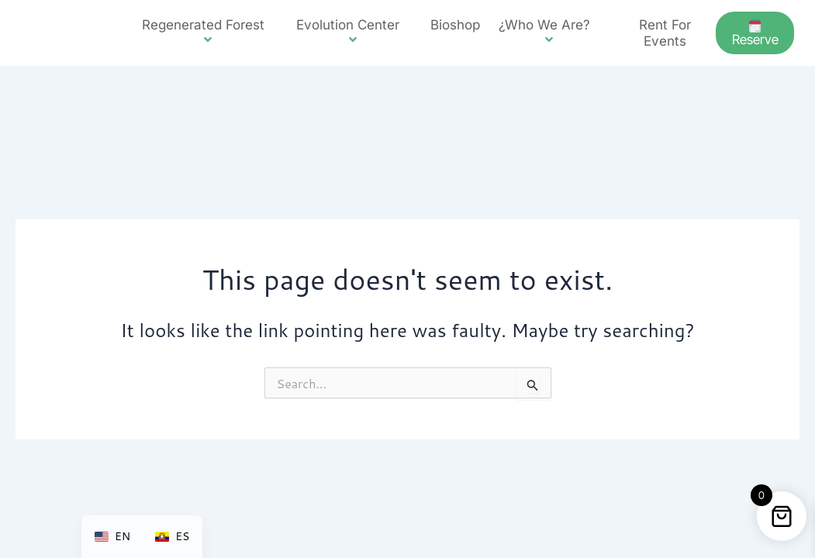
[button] (270, 24)
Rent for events (665, 32)
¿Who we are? (551, 32)
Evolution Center (354, 32)
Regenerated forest (210, 32)
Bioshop (455, 25)
